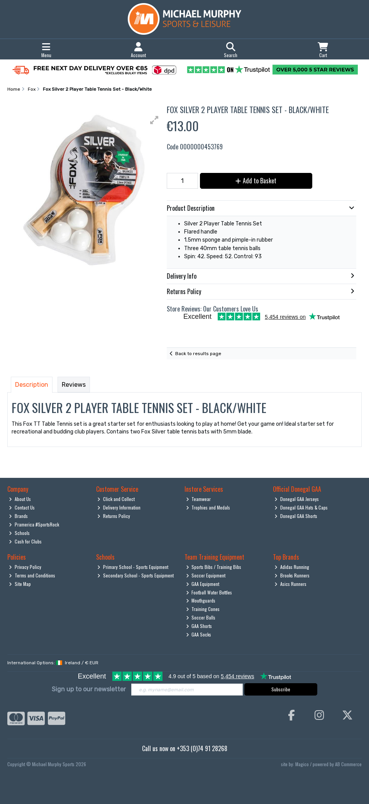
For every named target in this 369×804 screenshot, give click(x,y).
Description (31, 384)
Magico (302, 764)
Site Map (20, 584)
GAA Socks (199, 634)
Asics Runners (290, 584)
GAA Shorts (199, 626)
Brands (18, 516)
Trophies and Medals (208, 507)
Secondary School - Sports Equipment (135, 575)
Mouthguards (201, 600)
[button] (154, 120)
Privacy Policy (25, 567)
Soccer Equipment (206, 575)
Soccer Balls (201, 617)
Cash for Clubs (25, 541)
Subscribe (280, 689)
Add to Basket (255, 180)
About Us (20, 499)
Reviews (74, 384)
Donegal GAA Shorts (295, 516)
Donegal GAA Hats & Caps (301, 507)
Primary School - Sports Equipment (132, 567)
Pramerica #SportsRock (34, 524)
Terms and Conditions (32, 575)
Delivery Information (118, 507)
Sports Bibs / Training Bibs (214, 567)
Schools (19, 533)
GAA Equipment (203, 584)
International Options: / (52, 662)
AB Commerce (348, 764)
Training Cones (203, 609)
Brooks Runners (292, 575)
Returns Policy (113, 516)
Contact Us (22, 507)
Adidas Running (291, 567)
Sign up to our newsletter (89, 689)
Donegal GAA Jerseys (296, 499)
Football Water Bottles (209, 592)
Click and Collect (116, 499)
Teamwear (198, 499)
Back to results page (198, 353)
